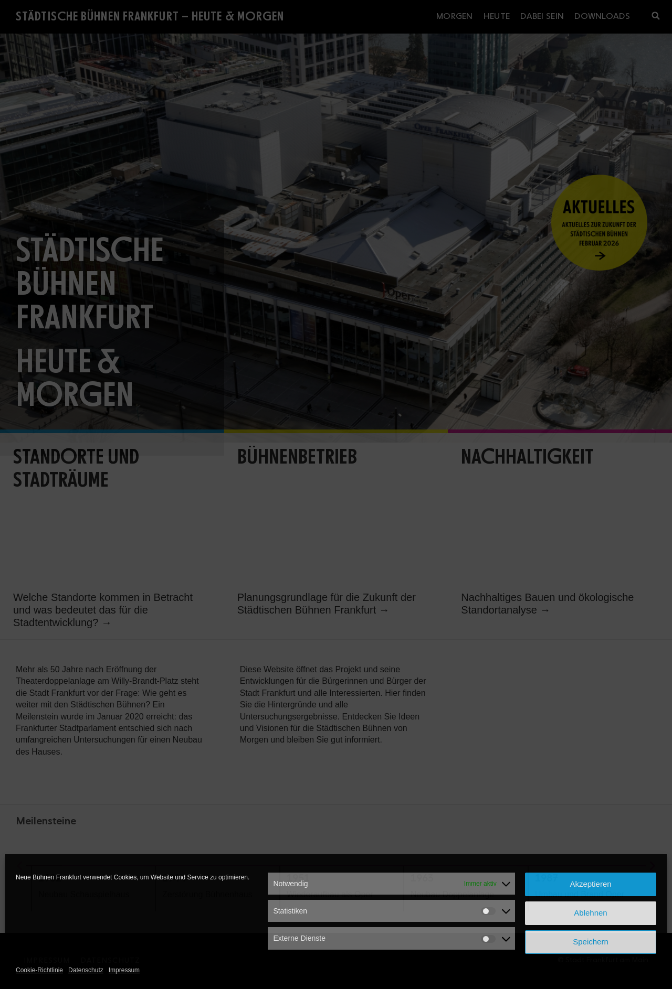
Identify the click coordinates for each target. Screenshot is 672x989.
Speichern (590, 941)
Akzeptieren (590, 883)
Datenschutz (85, 970)
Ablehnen (590, 912)
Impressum (124, 970)
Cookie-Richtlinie (39, 970)
